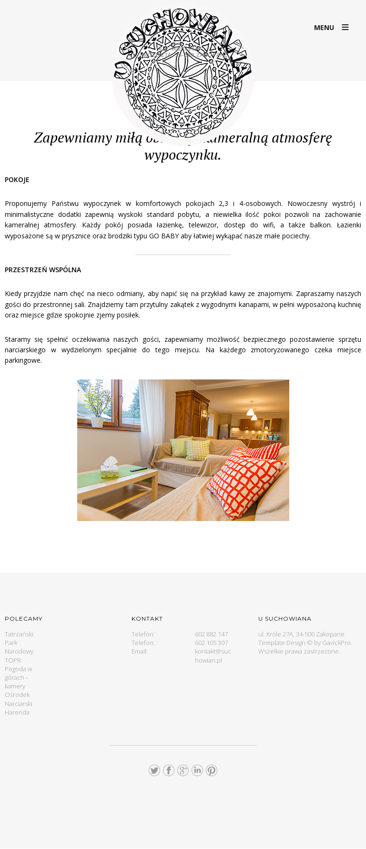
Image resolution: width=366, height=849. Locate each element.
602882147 (187, 48)
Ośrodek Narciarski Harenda (18, 703)
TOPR (13, 660)
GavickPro (336, 642)
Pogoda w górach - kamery (18, 677)
